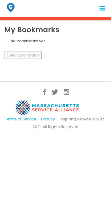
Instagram (66, 92)
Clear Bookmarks (23, 55)
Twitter (55, 92)
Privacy (48, 119)
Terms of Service (20, 119)
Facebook (44, 92)
